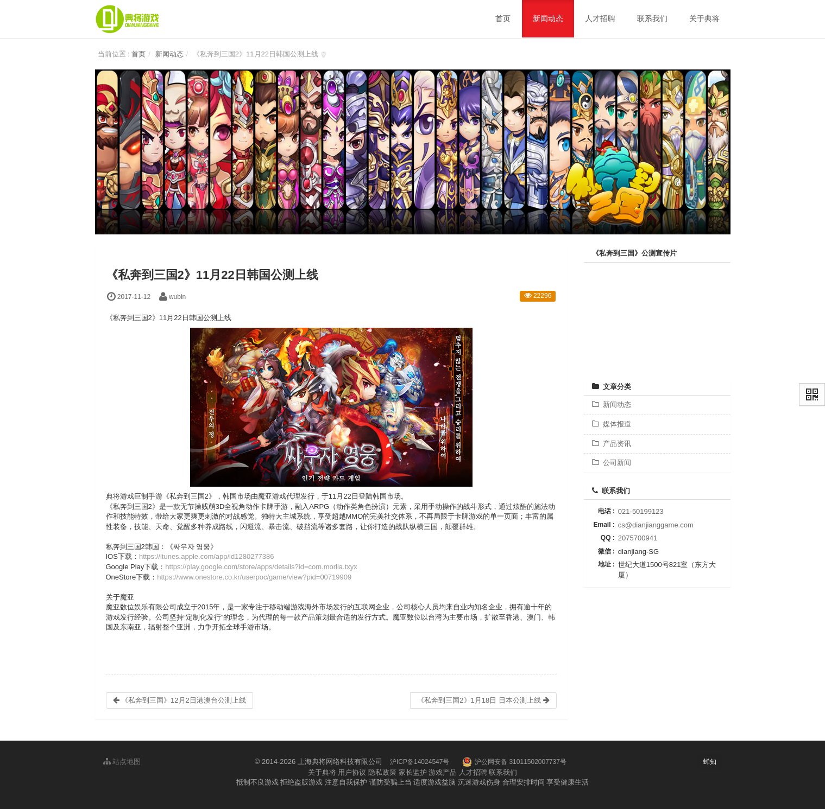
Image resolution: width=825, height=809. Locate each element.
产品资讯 (611, 443)
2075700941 (637, 538)
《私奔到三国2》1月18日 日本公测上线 (483, 700)
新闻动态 (169, 54)
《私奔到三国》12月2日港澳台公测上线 (179, 700)
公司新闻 (611, 462)
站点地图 (122, 761)
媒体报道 (611, 424)
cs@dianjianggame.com (656, 525)
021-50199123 (641, 511)
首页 (138, 54)
